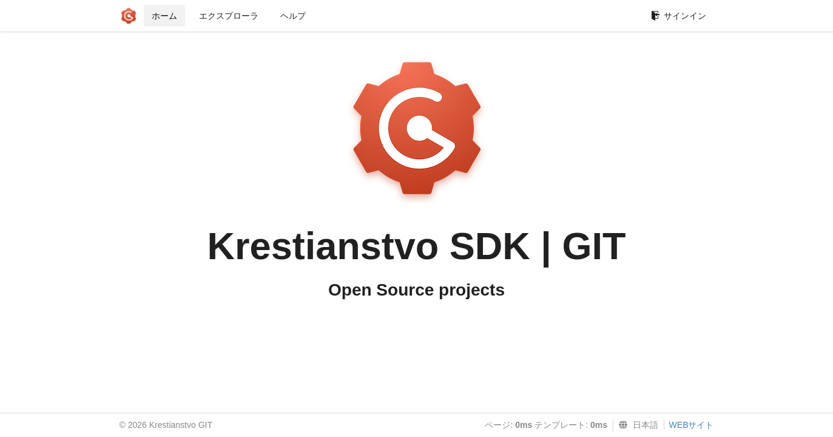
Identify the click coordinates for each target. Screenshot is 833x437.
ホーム (164, 16)
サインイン (678, 16)
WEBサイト (691, 425)
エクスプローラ (228, 16)
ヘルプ (293, 16)
